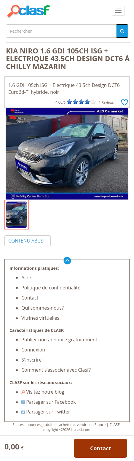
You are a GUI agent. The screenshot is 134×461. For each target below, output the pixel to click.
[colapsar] (118, 11)
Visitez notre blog (42, 392)
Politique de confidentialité (50, 287)
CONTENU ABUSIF (27, 240)
